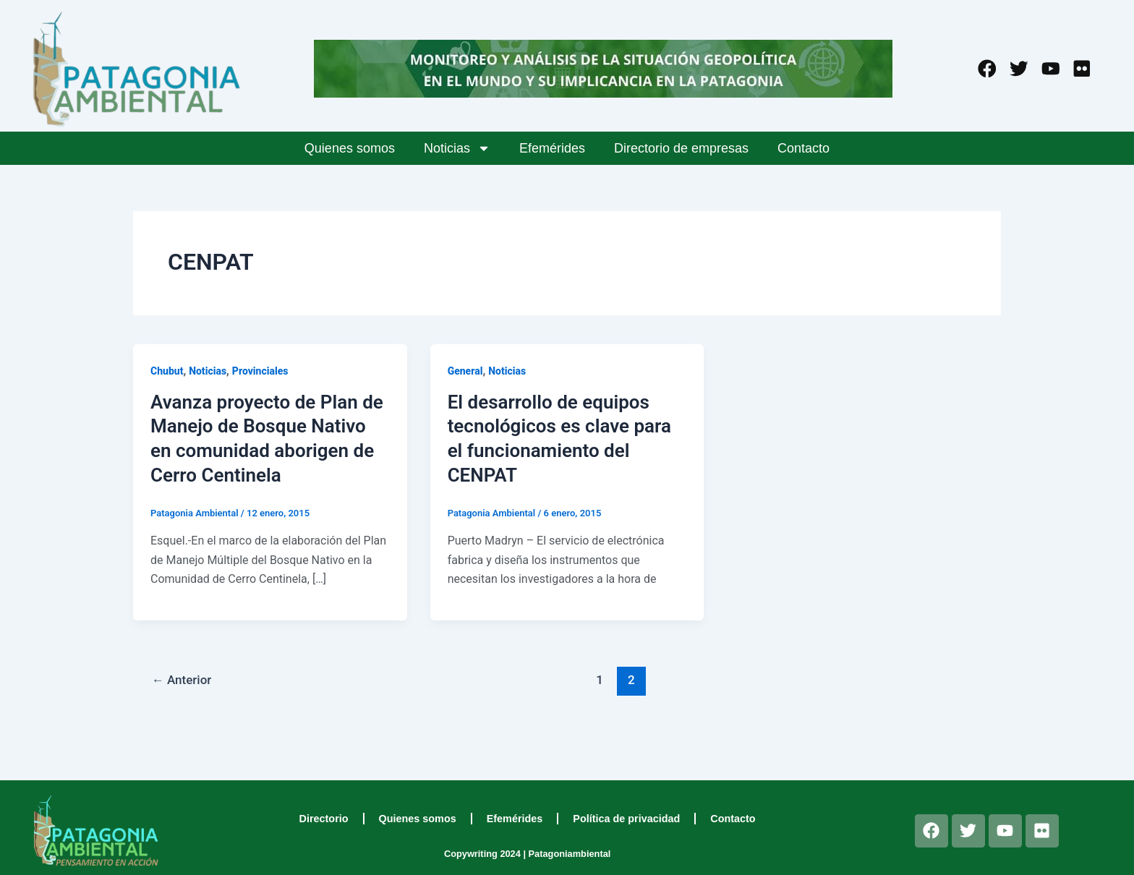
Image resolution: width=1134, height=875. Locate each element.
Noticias (457, 148)
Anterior (182, 680)
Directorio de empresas (681, 148)
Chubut (166, 371)
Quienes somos (349, 148)
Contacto (803, 148)
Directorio (324, 818)
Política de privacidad (626, 818)
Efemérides (552, 148)
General (465, 371)
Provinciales (260, 371)
